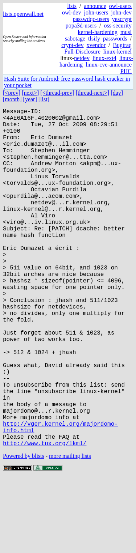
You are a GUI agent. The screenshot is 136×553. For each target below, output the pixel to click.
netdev (82, 58)
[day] (117, 93)
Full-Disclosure (82, 51)
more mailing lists (70, 531)
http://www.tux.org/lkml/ (44, 518)
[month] (12, 99)
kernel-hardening (98, 32)
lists (72, 6)
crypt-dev (72, 45)
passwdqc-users (91, 19)
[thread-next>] (93, 93)
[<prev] (11, 93)
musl (126, 32)
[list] (43, 99)
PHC (126, 71)
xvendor (96, 45)
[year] (30, 99)
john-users (96, 12)
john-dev (121, 12)
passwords (115, 38)
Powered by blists (23, 531)
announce (95, 6)
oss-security (118, 25)
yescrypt (122, 19)
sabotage (75, 38)
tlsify (94, 38)
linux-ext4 (104, 58)
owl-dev (71, 12)
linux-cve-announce (109, 64)
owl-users (120, 6)
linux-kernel (117, 51)
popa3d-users (81, 25)
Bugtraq (122, 45)
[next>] (30, 93)
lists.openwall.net (23, 14)
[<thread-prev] (57, 93)
